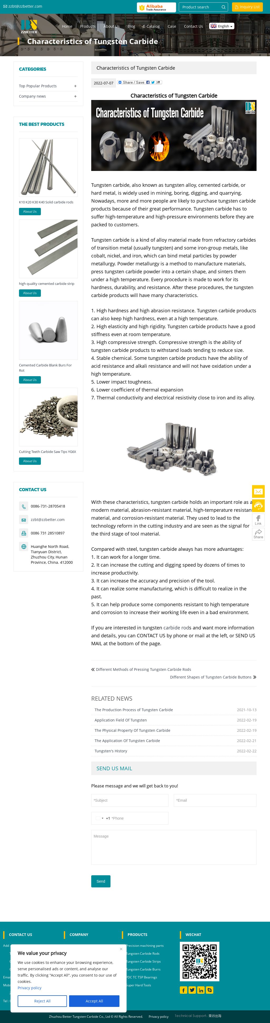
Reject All (42, 1000)
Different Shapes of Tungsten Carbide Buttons (211, 677)
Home (67, 26)
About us (112, 26)
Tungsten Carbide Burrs (143, 969)
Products (88, 26)
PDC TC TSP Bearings (141, 977)
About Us (30, 211)
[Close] (121, 949)
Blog (131, 26)
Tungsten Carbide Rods (143, 953)
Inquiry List (250, 6)
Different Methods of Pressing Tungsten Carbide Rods (143, 669)
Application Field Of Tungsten (121, 720)
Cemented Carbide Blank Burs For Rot (45, 368)
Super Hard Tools (138, 985)
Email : (8, 977)
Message (174, 846)
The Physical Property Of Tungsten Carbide (132, 730)
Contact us (193, 26)
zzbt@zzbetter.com (25, 6)
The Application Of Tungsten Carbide (127, 740)
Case (172, 26)
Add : (7, 945)
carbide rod (176, 627)
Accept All (94, 1000)
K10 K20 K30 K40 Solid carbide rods (46, 202)
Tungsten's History (111, 750)
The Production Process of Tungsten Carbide (134, 709)
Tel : (6, 1001)
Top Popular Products (38, 85)
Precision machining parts (145, 945)
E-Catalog (151, 26)
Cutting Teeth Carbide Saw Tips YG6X (47, 451)
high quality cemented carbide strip (46, 283)
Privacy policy (158, 1016)
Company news (32, 96)
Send (101, 881)
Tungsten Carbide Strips (143, 961)
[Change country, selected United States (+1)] (102, 818)
